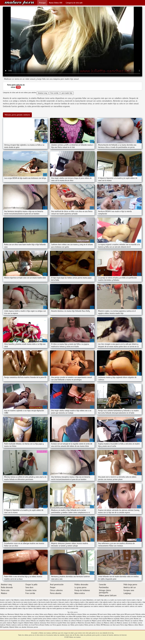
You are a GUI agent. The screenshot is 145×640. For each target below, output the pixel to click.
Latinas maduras (74, 619)
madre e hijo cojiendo (101, 602)
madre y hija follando (76, 604)
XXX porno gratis (130, 614)
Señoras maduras (52, 619)
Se (132, 623)
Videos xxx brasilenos (89, 616)
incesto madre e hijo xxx (134, 600)
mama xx (68, 608)
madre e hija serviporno (72, 602)
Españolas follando (8, 627)
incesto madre (121, 600)
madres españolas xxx (55, 606)
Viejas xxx (23, 614)
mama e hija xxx (23, 608)
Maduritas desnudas (84, 623)
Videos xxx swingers (92, 619)
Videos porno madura (77, 625)
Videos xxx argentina (103, 616)
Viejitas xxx (3, 614)
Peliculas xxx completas (38, 621)
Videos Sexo (66, 623)
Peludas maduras (11, 625)
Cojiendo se (73, 623)
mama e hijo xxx (47, 608)
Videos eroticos (22, 616)
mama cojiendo (12, 608)
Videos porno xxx (5, 621)
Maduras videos (133, 625)
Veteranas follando (44, 616)
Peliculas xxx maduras (132, 621)
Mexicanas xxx (107, 625)
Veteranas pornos (32, 627)
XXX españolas (77, 616)
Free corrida (54, 93)
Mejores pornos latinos (99, 621)
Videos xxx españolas (20, 619)
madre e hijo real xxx (114, 602)
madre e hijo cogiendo (87, 602)
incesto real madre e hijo (8, 602)
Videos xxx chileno (67, 616)
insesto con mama (21, 602)
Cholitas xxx (48, 625)
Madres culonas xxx (97, 623)
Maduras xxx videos (32, 614)
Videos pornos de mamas (128, 616)
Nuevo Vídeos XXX (55, 3)
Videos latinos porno (6, 619)
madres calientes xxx (104, 604)
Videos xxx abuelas (21, 627)
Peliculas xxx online (65, 614)
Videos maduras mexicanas (38, 623)
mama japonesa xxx (58, 608)
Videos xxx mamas (19, 3)
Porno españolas (115, 616)
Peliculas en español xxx (84, 621)
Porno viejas (124, 625)
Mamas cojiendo (112, 621)
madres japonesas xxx (86, 606)
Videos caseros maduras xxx (54, 621)
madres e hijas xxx (15, 606)
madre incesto (47, 604)
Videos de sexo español (10, 616)
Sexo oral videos (63, 619)
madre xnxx (65, 604)
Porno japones (57, 625)
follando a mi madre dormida (52, 600)
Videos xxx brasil (29, 625)
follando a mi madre (36, 600)
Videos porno (43, 614)
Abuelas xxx (137, 619)
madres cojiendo (116, 604)
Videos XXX (99, 625)
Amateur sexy (42, 93)
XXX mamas (120, 621)
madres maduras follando (101, 606)
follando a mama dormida (22, 600)
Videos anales (111, 614)
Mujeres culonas (53, 614)
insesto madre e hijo (34, 602)
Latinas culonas (25, 621)
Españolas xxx (15, 621)
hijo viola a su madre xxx (109, 600)
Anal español (103, 619)
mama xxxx (74, 608)
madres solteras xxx (130, 606)
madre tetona (57, 604)
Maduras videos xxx (110, 623)
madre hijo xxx (38, 604)
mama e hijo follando (34, 608)
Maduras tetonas (76, 614)
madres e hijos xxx (42, 606)
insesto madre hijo (47, 602)
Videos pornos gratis (126, 619)
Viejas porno (120, 614)
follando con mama (80, 600)
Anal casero (116, 625)
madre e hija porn (58, 602)
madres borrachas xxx (90, 604)
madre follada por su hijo (16, 604)
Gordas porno (42, 619)
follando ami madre (68, 600)
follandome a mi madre (93, 600)
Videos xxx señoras (70, 621)
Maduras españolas (114, 619)
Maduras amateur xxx (124, 623)
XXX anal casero (102, 614)
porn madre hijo (67, 93)
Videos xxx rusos (33, 616)
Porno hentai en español (54, 623)
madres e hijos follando (28, 606)
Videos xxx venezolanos (89, 614)
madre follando (28, 604)
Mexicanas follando (13, 614)
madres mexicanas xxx (117, 606)
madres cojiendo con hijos (130, 604)
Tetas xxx (82, 619)
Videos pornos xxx (90, 625)
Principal (42, 3)
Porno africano (39, 625)
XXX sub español (56, 616)
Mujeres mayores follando (21, 623)
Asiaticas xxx (141, 616)
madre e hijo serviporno (129, 602)
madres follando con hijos (71, 606)
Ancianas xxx (66, 625)
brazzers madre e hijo (7, 600)
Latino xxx (20, 625)
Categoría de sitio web (74, 3)
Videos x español (32, 619)
